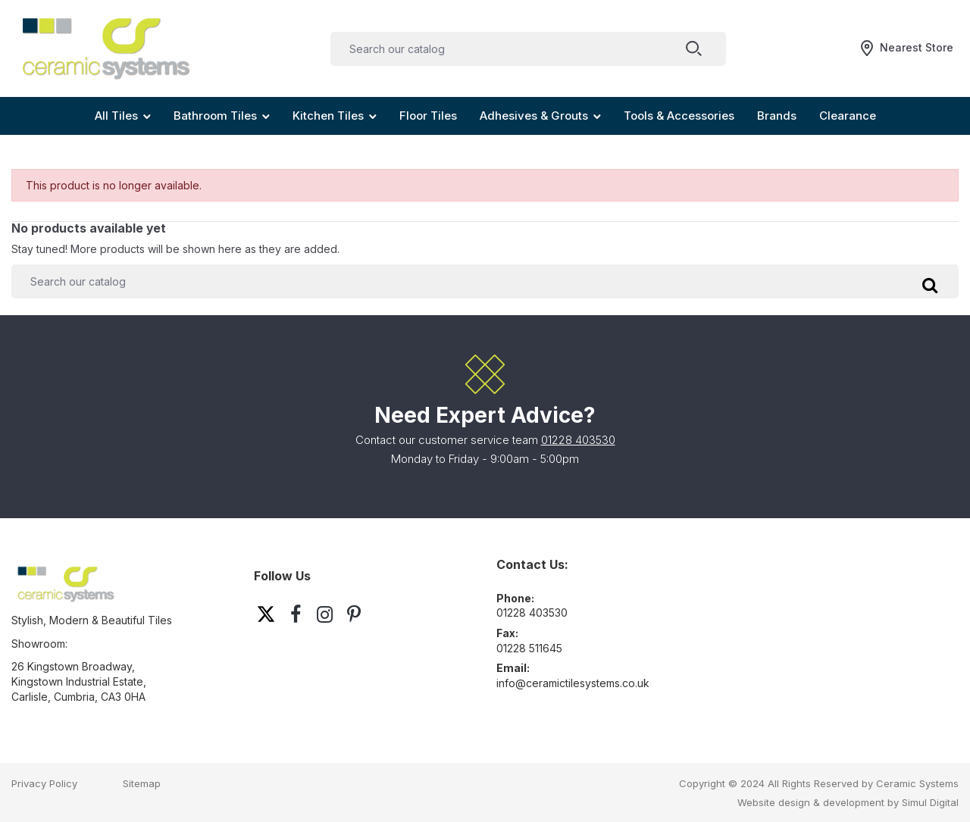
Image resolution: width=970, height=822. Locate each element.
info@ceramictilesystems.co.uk (572, 683)
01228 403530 (578, 440)
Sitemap (142, 783)
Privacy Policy (44, 783)
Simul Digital (930, 802)
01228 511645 (529, 648)
